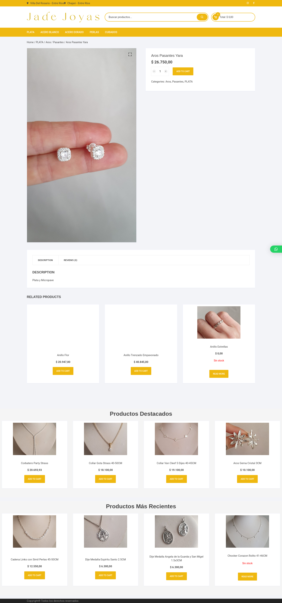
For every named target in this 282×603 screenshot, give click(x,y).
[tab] (45, 260)
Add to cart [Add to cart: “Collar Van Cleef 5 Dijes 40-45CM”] (176, 479)
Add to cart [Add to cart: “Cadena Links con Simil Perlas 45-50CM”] (34, 575)
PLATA (30, 32)
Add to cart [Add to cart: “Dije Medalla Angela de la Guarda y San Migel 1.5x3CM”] (176, 576)
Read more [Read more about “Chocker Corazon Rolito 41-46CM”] (247, 576)
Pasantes (58, 42)
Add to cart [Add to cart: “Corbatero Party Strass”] (34, 479)
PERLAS (94, 32)
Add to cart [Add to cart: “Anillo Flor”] (63, 371)
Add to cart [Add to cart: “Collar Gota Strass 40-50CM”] (105, 479)
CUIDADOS (111, 32)
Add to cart (183, 71)
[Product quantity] (160, 71)
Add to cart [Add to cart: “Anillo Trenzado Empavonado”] (141, 371)
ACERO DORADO (74, 32)
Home (30, 42)
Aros (48, 42)
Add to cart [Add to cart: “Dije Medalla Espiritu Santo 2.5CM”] (105, 575)
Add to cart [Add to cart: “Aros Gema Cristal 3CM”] (247, 479)
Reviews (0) (70, 260)
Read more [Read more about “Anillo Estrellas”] (219, 374)
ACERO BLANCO (49, 32)
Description (45, 260)
